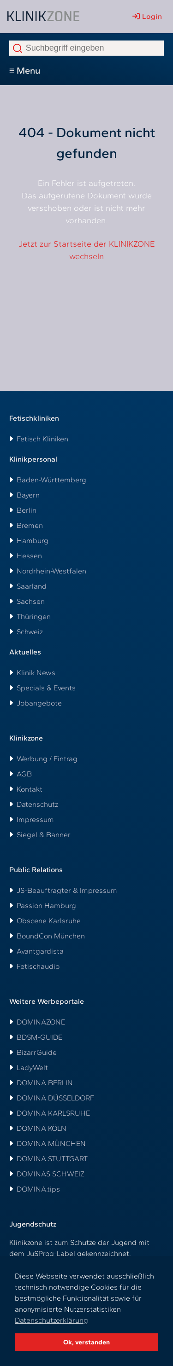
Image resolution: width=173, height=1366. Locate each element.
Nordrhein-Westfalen (51, 571)
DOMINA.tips (38, 1189)
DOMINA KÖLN (41, 1128)
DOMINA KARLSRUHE (53, 1113)
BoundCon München (51, 936)
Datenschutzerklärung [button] (51, 1320)
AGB (24, 774)
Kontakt (29, 789)
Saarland (32, 586)
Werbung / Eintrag (47, 758)
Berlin (26, 510)
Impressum (35, 819)
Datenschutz (37, 804)
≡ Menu (25, 70)
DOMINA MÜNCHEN (51, 1143)
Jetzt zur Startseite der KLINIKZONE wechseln (86, 250)
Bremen (30, 525)
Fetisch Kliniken (42, 438)
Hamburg (32, 540)
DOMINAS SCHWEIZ (50, 1173)
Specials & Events (46, 687)
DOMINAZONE (41, 1022)
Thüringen (34, 616)
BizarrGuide (37, 1052)
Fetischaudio (38, 966)
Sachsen (31, 601)
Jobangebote (39, 703)
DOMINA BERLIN (45, 1082)
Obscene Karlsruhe (49, 920)
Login (147, 16)
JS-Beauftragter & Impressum (67, 890)
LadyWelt (32, 1067)
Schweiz (30, 631)
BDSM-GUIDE (39, 1037)
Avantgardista (40, 951)
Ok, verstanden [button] (86, 1342)
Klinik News (36, 672)
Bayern (28, 495)
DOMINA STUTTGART (52, 1158)
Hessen (29, 555)
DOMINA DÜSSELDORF (55, 1098)
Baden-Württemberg (51, 479)
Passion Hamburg (46, 905)
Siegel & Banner (44, 834)
